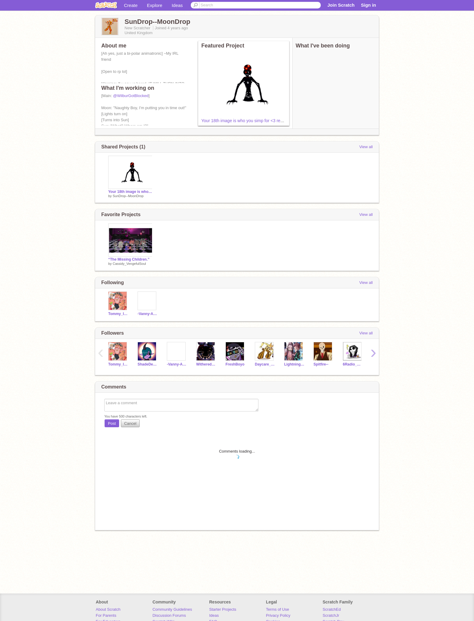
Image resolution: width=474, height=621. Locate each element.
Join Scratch (341, 5)
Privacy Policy (278, 615)
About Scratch (108, 609)
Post (112, 423)
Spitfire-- (320, 364)
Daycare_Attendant (265, 364)
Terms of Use (277, 609)
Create (131, 5)
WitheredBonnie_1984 (206, 364)
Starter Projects (222, 609)
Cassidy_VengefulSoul (129, 263)
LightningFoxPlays (294, 364)
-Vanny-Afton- (148, 314)
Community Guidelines (172, 609)
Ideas (177, 5)
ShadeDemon (148, 364)
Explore (154, 5)
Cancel (130, 423)
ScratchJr (331, 615)
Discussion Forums (169, 615)
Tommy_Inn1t (118, 314)
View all (366, 147)
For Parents (106, 615)
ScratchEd (332, 609)
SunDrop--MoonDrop (128, 196)
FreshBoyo (235, 364)
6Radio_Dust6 (353, 364)
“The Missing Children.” (129, 259)
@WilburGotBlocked (130, 95)
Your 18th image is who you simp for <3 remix (244, 120)
